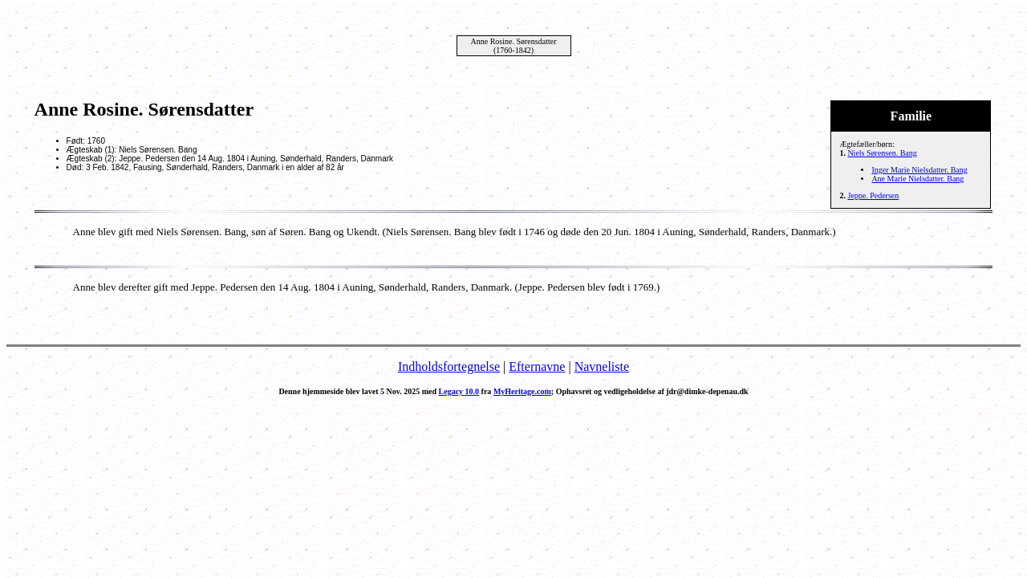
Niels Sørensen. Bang (881, 153)
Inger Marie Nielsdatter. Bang (919, 169)
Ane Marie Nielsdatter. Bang (917, 178)
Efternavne (537, 366)
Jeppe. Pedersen (873, 195)
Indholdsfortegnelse (449, 366)
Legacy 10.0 (459, 391)
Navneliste (601, 366)
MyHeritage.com (522, 391)
